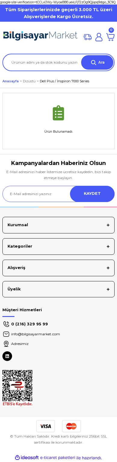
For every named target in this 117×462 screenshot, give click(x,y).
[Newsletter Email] (58, 194)
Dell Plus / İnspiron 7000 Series (64, 81)
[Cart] (110, 37)
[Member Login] (99, 37)
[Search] (58, 62)
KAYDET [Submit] (92, 193)
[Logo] (40, 37)
